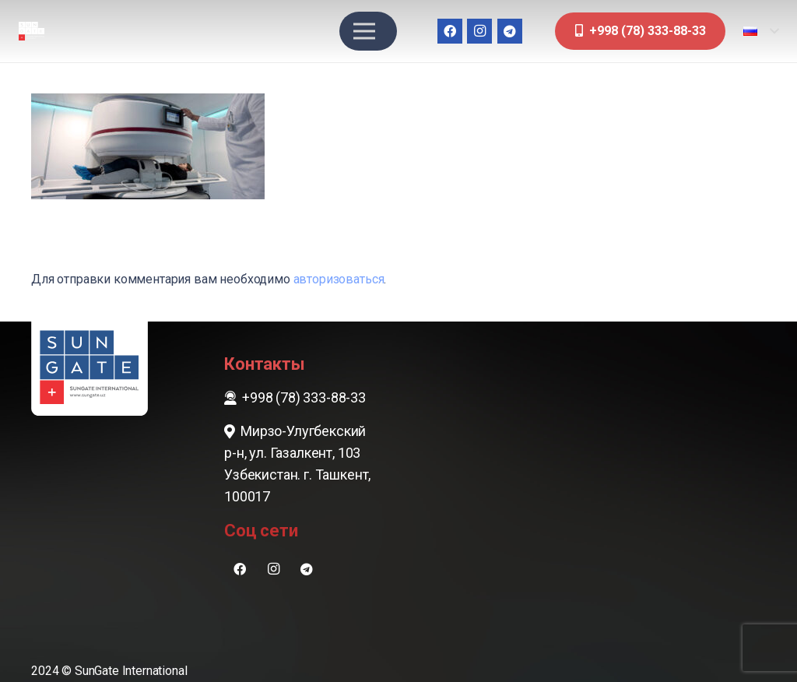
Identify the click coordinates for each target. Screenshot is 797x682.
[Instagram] (479, 31)
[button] (761, 31)
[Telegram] (509, 31)
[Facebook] (449, 31)
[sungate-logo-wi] (31, 31)
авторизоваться (338, 279)
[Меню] (364, 31)
